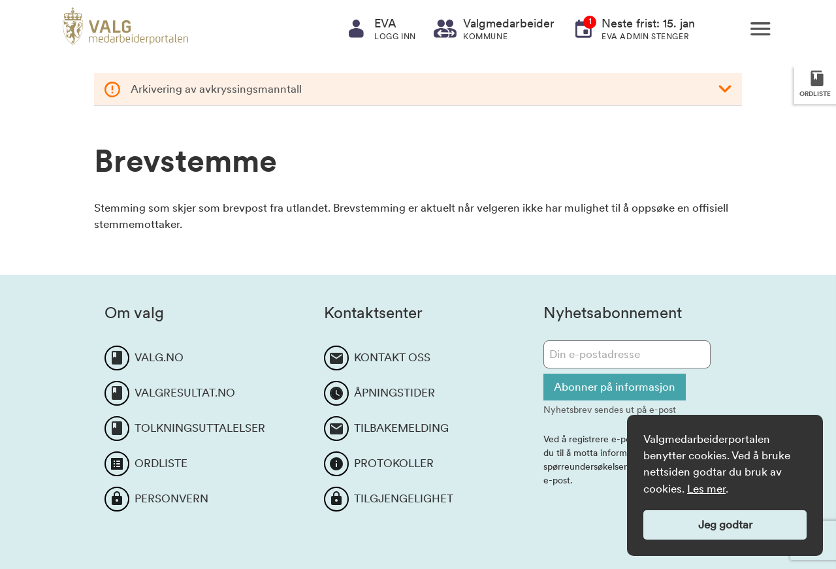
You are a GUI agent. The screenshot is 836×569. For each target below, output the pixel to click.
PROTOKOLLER (394, 463)
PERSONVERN (171, 498)
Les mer (706, 488)
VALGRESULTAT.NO (185, 392)
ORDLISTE (161, 463)
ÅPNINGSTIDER (394, 392)
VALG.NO (159, 357)
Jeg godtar (725, 524)
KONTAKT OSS (392, 357)
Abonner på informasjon (614, 387)
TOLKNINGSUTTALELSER (200, 428)
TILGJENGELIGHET (403, 498)
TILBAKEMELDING (401, 428)
